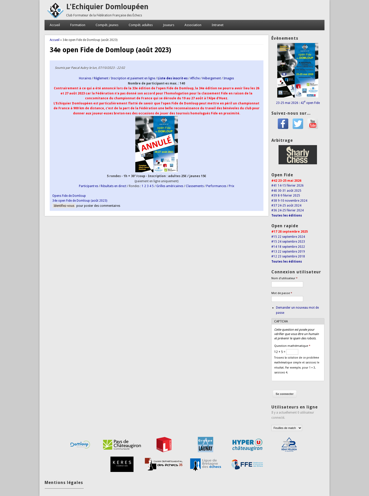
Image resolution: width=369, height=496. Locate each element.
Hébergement (211, 78)
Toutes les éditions (286, 215)
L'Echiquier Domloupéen (107, 7)
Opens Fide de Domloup (69, 196)
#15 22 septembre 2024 (288, 237)
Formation (77, 25)
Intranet (217, 25)
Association (192, 25)
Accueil (55, 25)
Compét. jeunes (107, 25)
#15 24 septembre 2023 (288, 241)
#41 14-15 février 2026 (287, 185)
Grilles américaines (169, 186)
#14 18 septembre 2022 (288, 247)
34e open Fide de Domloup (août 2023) (79, 200)
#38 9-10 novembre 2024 (289, 200)
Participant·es (88, 186)
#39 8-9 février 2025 (285, 195)
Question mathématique (292, 346)
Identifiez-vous (64, 206)
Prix (231, 186)
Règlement (101, 78)
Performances (216, 186)
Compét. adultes (141, 25)
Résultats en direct (113, 186)
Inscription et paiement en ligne (133, 78)
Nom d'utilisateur (284, 278)
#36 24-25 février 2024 (287, 210)
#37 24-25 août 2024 (286, 205)
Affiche (195, 78)
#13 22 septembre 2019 (288, 251)
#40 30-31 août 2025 (286, 190)
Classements (195, 186)
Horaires (85, 78)
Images (228, 78)
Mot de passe (281, 293)
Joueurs (168, 25)
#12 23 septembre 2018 (288, 256)
